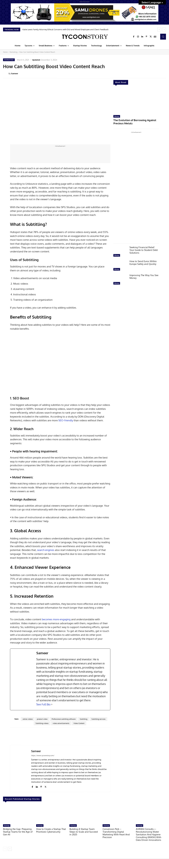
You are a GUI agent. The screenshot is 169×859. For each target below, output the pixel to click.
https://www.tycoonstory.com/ (42, 755)
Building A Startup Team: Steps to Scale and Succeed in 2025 (83, 832)
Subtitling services (98, 719)
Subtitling (83, 719)
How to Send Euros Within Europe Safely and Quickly (143, 262)
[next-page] (10, 849)
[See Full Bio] (52, 704)
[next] (164, 29)
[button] (163, 36)
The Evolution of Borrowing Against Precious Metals (131, 121)
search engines (45, 550)
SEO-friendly (65, 420)
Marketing (13, 52)
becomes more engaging (56, 619)
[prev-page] (5, 849)
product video (42, 719)
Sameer (14, 73)
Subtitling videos (42, 723)
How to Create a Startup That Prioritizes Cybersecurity (51, 830)
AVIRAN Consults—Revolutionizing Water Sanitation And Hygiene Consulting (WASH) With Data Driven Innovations (148, 834)
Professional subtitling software (64, 719)
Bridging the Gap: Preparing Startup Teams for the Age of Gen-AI (18, 832)
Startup (6, 825)
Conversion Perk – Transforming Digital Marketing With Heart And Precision (116, 833)
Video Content (79, 723)
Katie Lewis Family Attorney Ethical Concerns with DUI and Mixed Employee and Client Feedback (65, 29)
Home (5, 52)
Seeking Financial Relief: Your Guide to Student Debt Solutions (143, 249)
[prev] (159, 29)
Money (116, 116)
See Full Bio (43, 704)
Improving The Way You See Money (143, 275)
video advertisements (61, 723)
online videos (28, 719)
